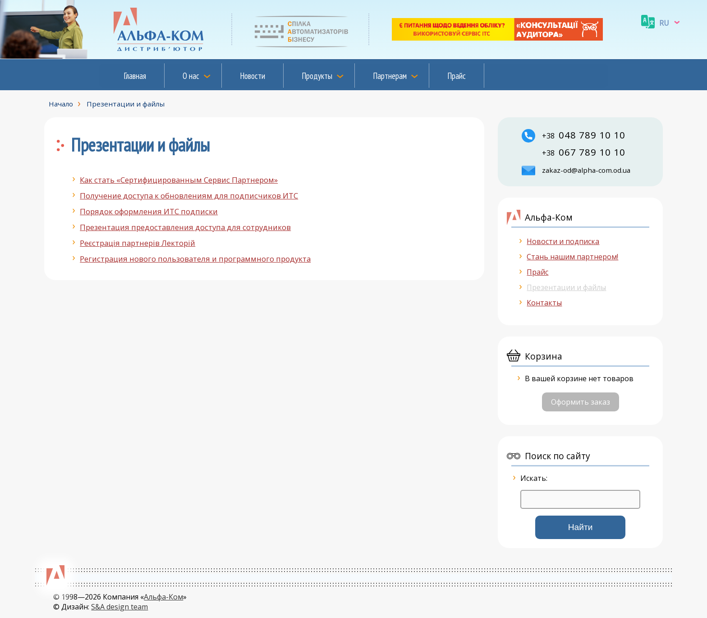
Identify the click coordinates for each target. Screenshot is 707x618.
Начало (61, 103)
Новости (252, 75)
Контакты (544, 303)
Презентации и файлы (126, 103)
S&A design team (119, 607)
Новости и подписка (563, 241)
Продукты (317, 75)
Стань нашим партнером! (572, 257)
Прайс (456, 75)
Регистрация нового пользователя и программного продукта (195, 259)
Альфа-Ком (163, 597)
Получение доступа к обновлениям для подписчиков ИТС (189, 195)
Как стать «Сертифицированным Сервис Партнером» (179, 180)
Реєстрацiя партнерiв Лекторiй (137, 243)
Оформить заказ (580, 402)
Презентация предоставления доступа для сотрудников (185, 227)
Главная (135, 75)
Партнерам (390, 75)
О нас (191, 75)
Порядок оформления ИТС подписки (149, 211)
